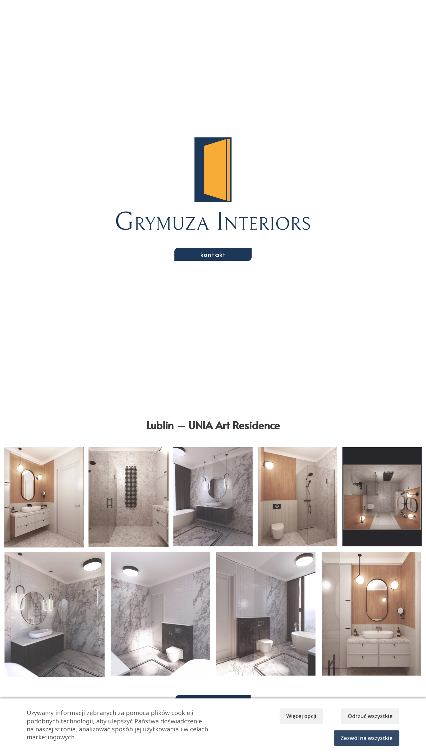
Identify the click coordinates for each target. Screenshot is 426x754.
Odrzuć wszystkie (370, 716)
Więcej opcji (296, 716)
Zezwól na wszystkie (366, 738)
